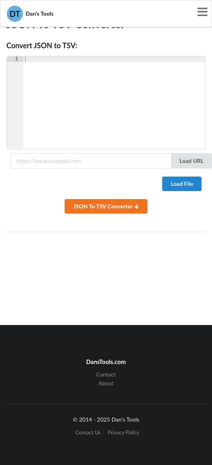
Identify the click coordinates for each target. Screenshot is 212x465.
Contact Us (88, 432)
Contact (106, 374)
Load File (182, 183)
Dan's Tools (30, 14)
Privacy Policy (123, 432)
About (106, 383)
